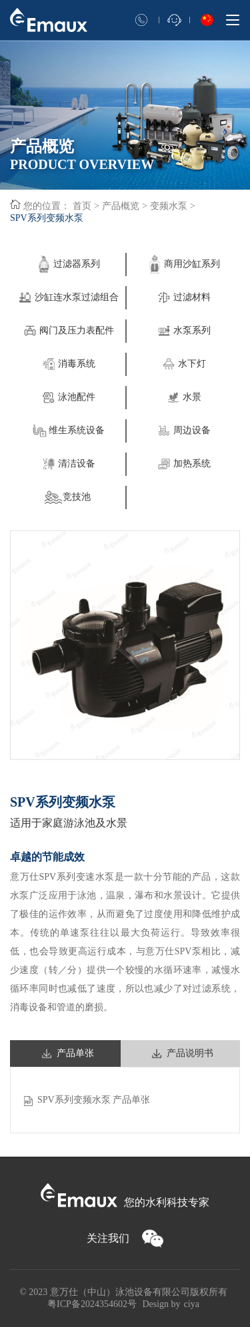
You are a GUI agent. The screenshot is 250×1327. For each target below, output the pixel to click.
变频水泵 (168, 206)
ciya (191, 1304)
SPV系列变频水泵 (46, 218)
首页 (82, 206)
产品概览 (120, 206)
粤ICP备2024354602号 (92, 1304)
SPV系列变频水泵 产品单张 (93, 1100)
